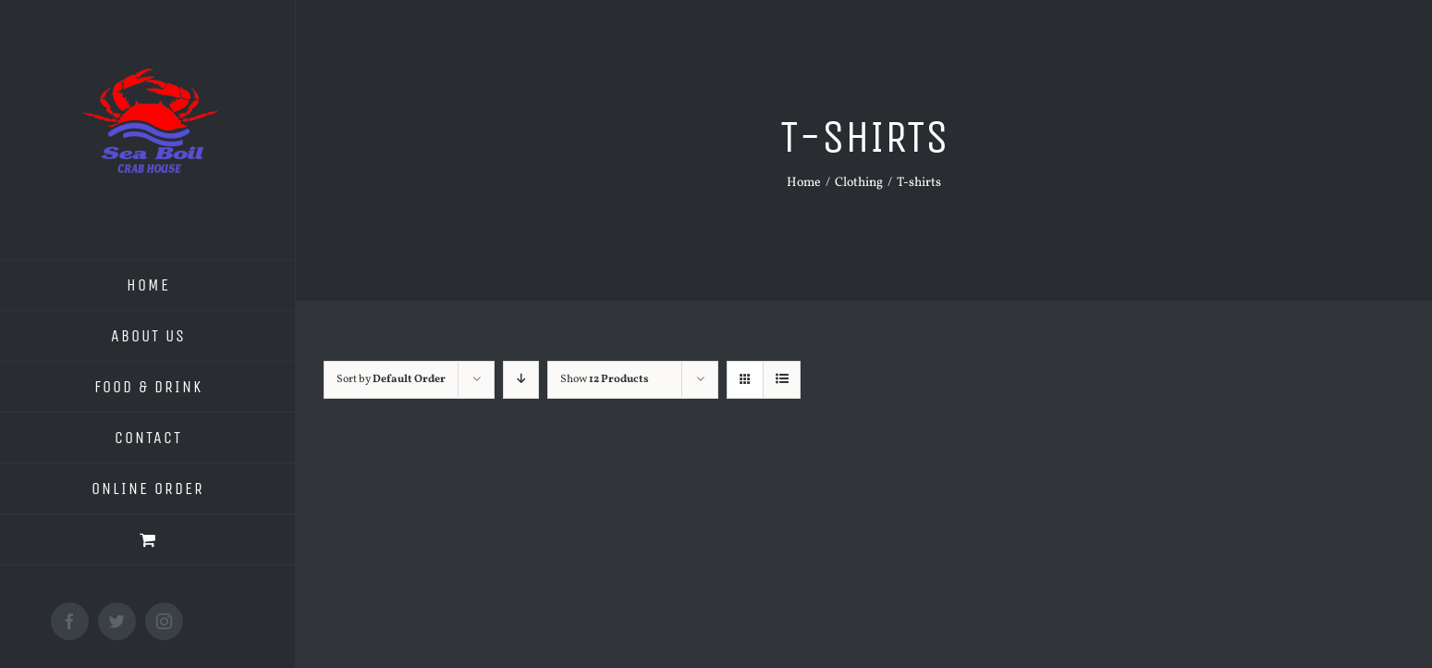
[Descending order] (521, 380)
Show (604, 379)
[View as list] (782, 380)
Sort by (391, 379)
